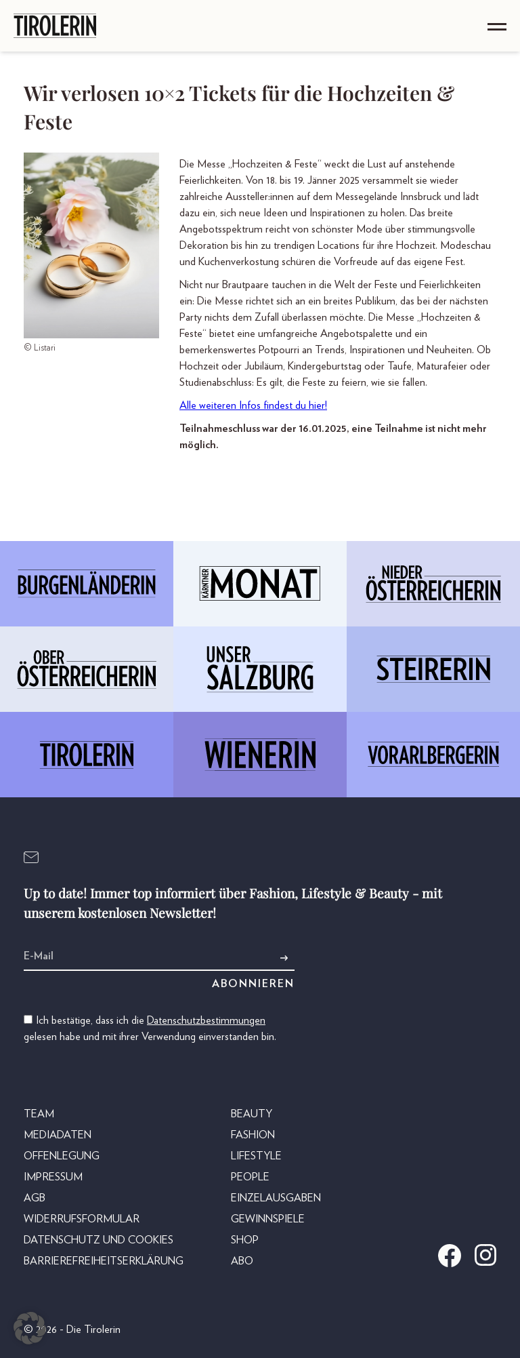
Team (39, 1114)
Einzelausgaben (276, 1198)
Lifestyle (256, 1156)
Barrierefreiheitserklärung (103, 1261)
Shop (245, 1240)
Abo (242, 1261)
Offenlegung (62, 1156)
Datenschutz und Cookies (98, 1240)
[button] (30, 1328)
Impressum (53, 1177)
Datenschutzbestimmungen (206, 1020)
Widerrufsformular (81, 1219)
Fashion (253, 1135)
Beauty (251, 1114)
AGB (34, 1198)
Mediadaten (57, 1135)
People (250, 1177)
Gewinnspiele (268, 1219)
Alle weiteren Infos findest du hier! (253, 405)
